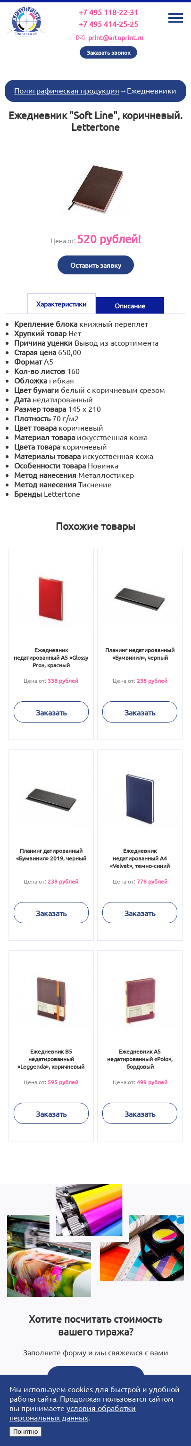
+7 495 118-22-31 (108, 12)
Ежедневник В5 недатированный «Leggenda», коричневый (50, 1058)
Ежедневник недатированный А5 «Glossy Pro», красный (51, 657)
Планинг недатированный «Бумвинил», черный (139, 653)
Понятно (25, 1431)
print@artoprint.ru (115, 37)
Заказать (51, 712)
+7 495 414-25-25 (108, 23)
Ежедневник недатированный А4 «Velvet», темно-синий (140, 858)
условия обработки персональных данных (72, 1412)
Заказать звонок (108, 52)
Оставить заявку (95, 265)
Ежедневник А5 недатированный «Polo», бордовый (140, 1058)
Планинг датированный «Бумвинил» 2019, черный (51, 854)
